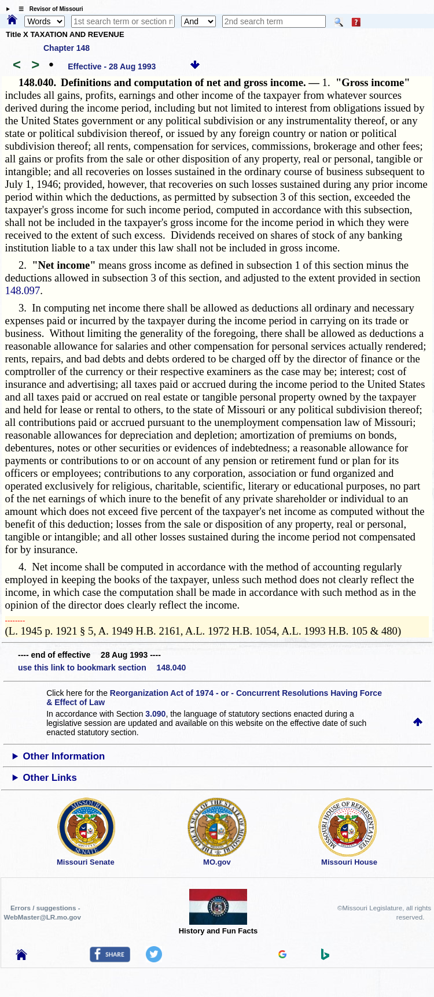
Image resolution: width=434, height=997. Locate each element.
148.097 (23, 290)
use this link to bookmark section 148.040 (102, 667)
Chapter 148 (66, 48)
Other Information (64, 756)
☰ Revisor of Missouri (48, 9)
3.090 (155, 713)
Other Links (50, 777)
